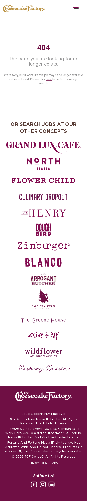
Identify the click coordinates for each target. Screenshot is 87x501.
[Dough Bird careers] (43, 229)
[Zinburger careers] (43, 246)
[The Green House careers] (43, 320)
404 (43, 47)
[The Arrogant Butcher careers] (43, 279)
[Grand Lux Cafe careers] (43, 148)
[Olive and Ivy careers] (43, 336)
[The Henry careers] (43, 213)
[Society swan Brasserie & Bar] (43, 299)
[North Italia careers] (43, 164)
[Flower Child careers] (43, 180)
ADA (55, 462)
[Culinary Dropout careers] (43, 197)
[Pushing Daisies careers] (44, 369)
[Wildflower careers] (43, 352)
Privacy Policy (38, 462)
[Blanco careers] (43, 262)
